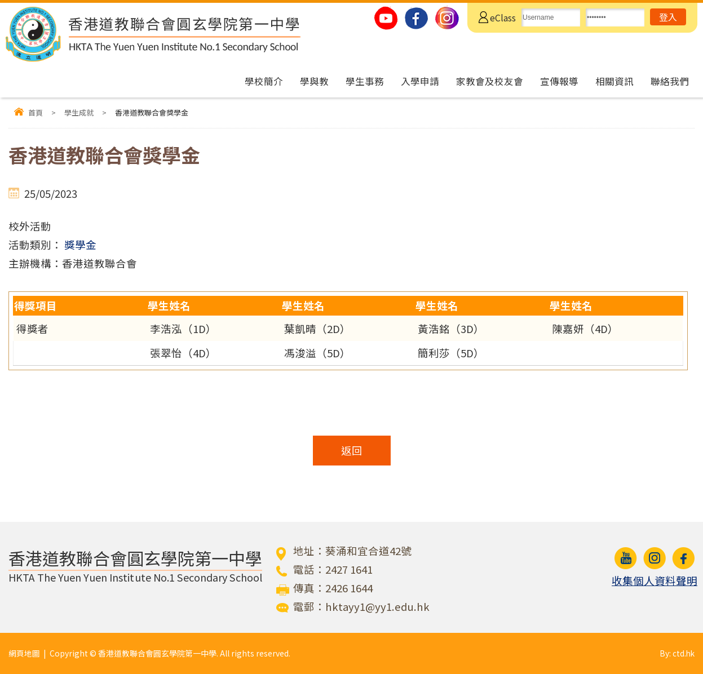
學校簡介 (264, 81)
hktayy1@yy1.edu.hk (377, 606)
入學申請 (420, 81)
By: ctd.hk (676, 653)
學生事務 (365, 81)
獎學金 (80, 244)
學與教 (314, 81)
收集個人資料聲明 (654, 580)
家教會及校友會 (489, 81)
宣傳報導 (559, 81)
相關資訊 (614, 81)
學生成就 (79, 112)
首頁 (35, 112)
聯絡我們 (670, 81)
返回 (351, 450)
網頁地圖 (24, 653)
